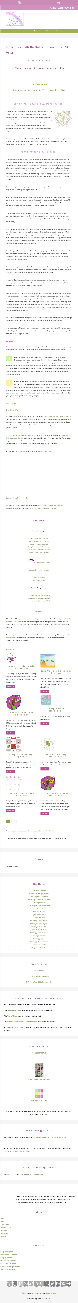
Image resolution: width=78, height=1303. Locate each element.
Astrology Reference (39, 936)
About (3, 1221)
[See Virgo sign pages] (36, 1287)
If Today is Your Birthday (19, 498)
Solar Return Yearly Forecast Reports (56, 416)
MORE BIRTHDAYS (12, 403)
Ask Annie (39, 909)
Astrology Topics (39, 939)
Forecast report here (45, 451)
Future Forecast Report (42, 562)
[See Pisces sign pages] (68, 1287)
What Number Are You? (39, 1100)
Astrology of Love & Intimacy (39, 906)
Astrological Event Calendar (32, 1174)
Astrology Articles (39, 903)
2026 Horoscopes (39, 971)
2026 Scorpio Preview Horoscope (39, 570)
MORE (32, 60)
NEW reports (19, 1027)
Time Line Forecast (14, 1010)
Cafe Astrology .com (14, 18)
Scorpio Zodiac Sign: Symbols (21, 755)
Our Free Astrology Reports (39, 976)
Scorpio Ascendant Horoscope (56, 794)
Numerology (39, 611)
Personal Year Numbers (47, 831)
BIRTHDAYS (43, 60)
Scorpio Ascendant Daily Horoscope (39, 550)
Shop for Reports (6, 1252)
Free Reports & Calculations (39, 948)
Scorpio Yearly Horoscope (39, 544)
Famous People (39, 912)
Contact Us (5, 1224)
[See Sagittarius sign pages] (52, 1287)
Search (3, 1236)
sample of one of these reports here (22, 435)
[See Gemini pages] (20, 1287)
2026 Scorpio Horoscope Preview (56, 672)
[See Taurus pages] (14, 1287)
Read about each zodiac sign (39, 1079)
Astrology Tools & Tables (39, 933)
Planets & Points (39, 918)
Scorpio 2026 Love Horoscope (22, 714)
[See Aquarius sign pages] (63, 1287)
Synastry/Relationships (39, 927)
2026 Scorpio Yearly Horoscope (22, 667)
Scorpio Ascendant (39, 580)
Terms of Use (6, 1227)
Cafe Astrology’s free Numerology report (51, 505)
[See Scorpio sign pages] (46, 1287)
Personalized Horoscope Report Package (22, 1021)
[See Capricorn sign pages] (57, 1287)
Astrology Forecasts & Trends (39, 900)
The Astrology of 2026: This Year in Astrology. (49, 1137)
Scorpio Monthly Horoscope (39, 541)
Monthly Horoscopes (8, 1261)
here (45, 1114)
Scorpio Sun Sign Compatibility (39, 595)
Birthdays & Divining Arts (39, 924)
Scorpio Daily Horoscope (39, 538)
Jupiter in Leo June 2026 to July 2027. (18, 1151)
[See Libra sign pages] (41, 1287)
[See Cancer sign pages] (25, 1287)
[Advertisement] (39, 474)
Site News (4, 1233)
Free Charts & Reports (8, 1255)
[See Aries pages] (9, 1287)
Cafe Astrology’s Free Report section (43, 508)
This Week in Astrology (8, 1270)
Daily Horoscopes (6, 1258)
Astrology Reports (39, 891)
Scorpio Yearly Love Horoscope (39, 547)
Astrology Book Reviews (39, 942)
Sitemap (4, 1230)
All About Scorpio (39, 577)
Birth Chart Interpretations (39, 894)
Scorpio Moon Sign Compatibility (39, 598)
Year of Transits (13, 1016)
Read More (10, 686)
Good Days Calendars (8, 1264)
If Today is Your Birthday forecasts (39, 982)
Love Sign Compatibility (39, 921)
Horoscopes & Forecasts (39, 897)
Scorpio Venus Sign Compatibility (39, 601)
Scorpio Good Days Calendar (39, 552)
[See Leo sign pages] (31, 1287)
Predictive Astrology (39, 930)
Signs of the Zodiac (39, 915)
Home (3, 1218)
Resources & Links (39, 945)
